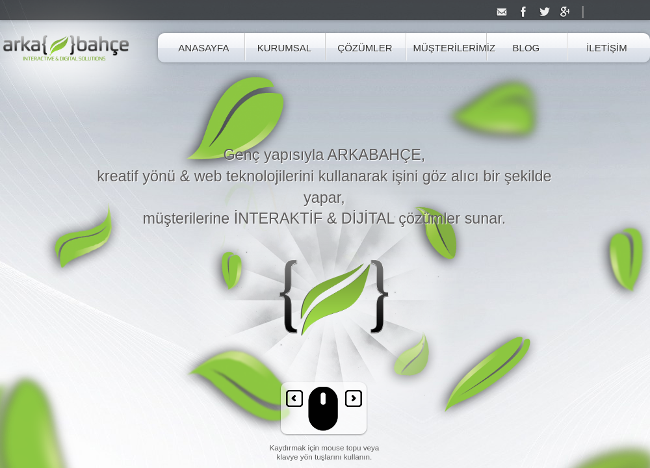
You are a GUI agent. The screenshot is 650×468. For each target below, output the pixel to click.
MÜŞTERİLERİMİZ (445, 47)
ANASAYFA (203, 47)
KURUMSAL (284, 47)
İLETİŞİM (606, 47)
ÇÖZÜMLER (364, 47)
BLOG (526, 47)
